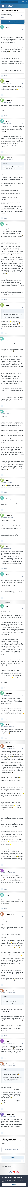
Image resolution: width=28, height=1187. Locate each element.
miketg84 (9, 693)
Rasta (7, 725)
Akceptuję (14, 1184)
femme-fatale (10, 746)
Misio (9, 14)
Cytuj (5, 75)
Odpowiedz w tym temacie (12, 22)
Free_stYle (9, 100)
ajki (7, 224)
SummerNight (10, 1114)
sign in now (12, 1142)
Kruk (7, 81)
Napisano (7, 29)
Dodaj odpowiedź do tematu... (11, 1149)
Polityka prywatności (7, 1181)
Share (13, 1157)
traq (7, 871)
